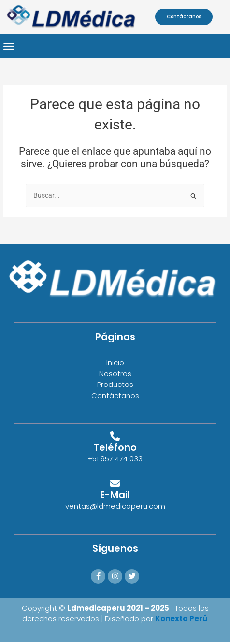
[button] (9, 46)
